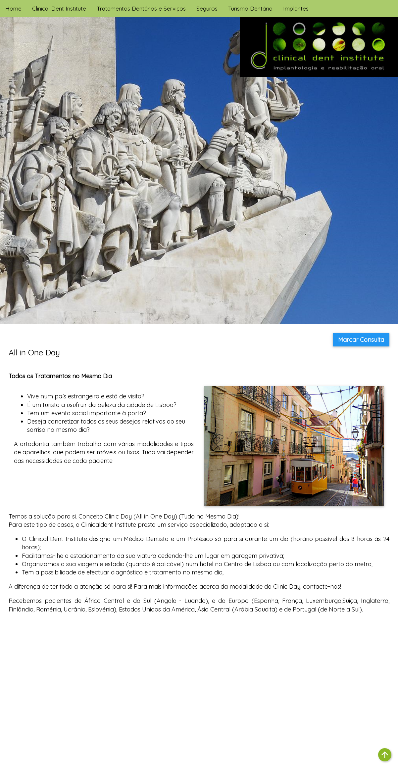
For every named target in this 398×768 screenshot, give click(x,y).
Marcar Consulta (361, 339)
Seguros (207, 8)
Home (13, 8)
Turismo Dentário (250, 8)
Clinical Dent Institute (59, 8)
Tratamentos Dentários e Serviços (141, 8)
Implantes (296, 8)
